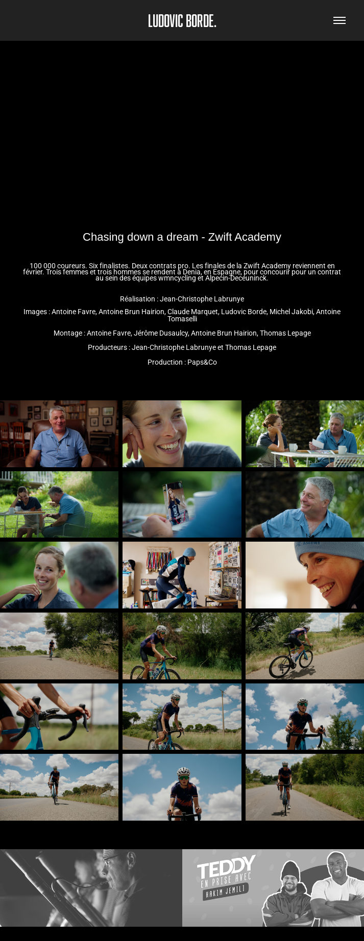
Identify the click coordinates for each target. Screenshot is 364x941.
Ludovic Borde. (182, 20)
